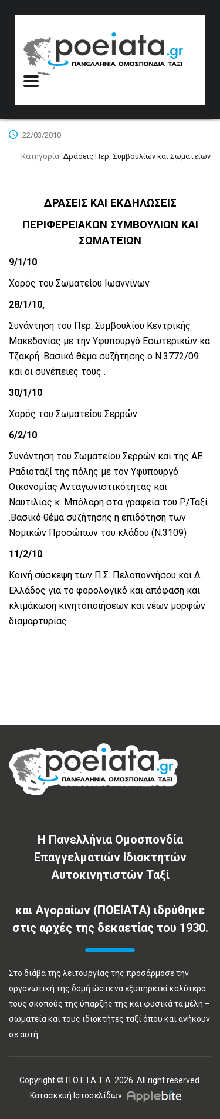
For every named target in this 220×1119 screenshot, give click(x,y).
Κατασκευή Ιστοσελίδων (76, 1095)
